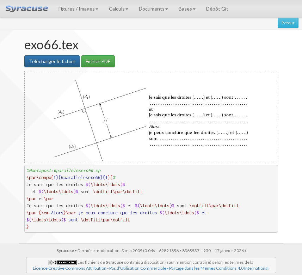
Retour (288, 22)
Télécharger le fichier (52, 61)
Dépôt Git (217, 9)
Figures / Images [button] (78, 9)
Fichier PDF (98, 61)
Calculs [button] (118, 9)
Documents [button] (153, 9)
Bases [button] (187, 9)
